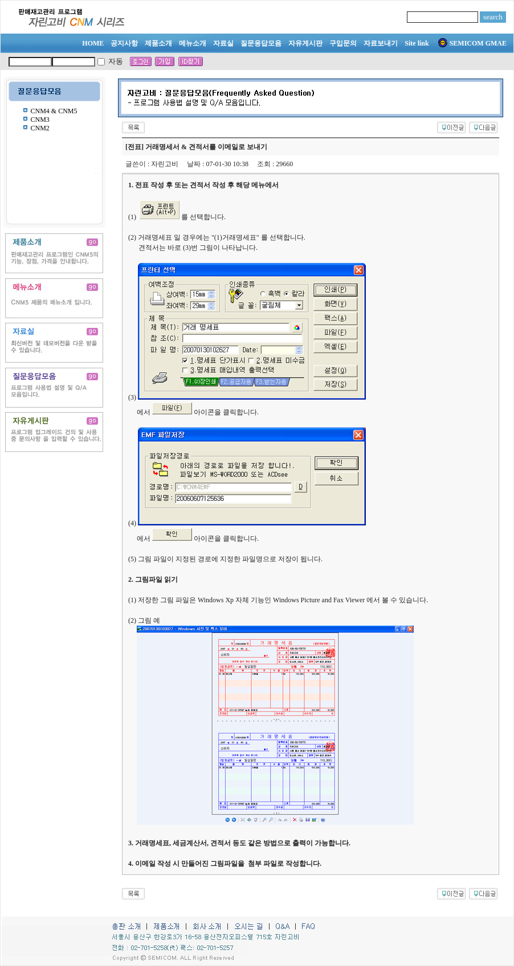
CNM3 (40, 120)
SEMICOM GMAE (472, 43)
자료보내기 (381, 43)
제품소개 (158, 43)
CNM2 (40, 128)
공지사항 (124, 43)
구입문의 (343, 43)
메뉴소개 (192, 43)
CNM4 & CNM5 (54, 111)
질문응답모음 (261, 43)
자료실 (223, 43)
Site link (417, 43)
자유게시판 (305, 43)
